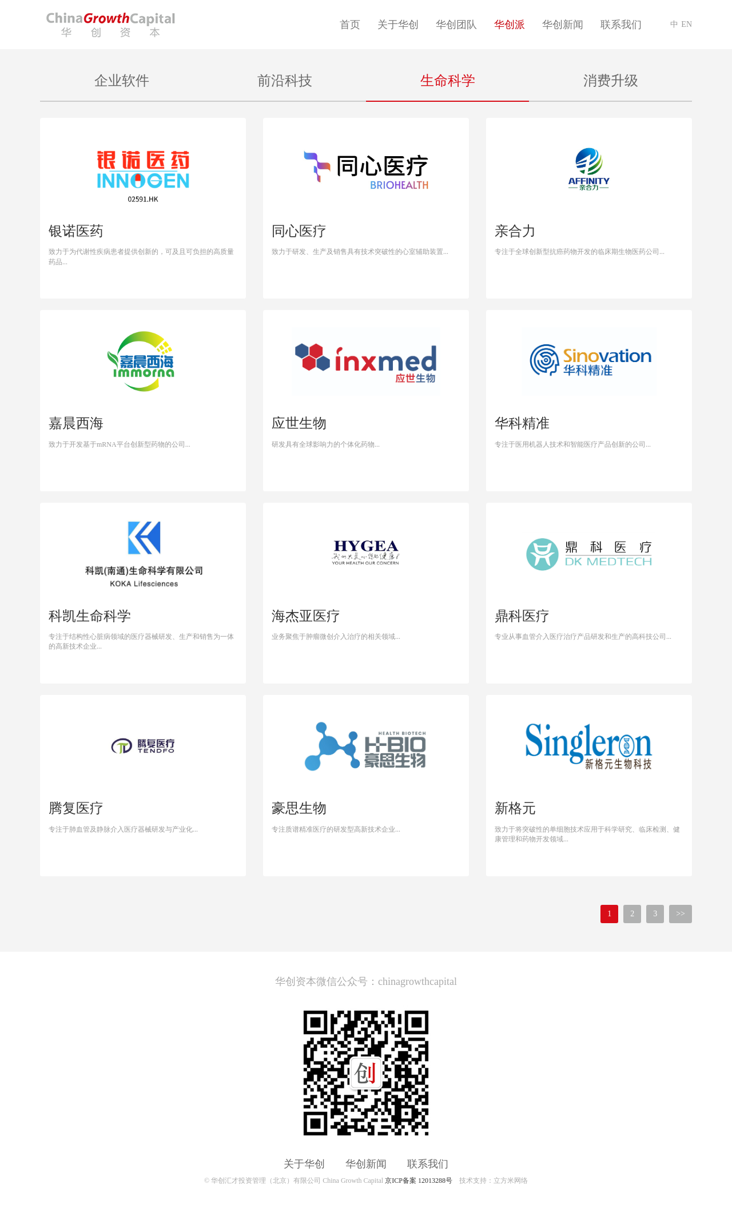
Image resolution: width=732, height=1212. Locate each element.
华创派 (509, 24)
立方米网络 (511, 1181)
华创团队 (456, 24)
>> (680, 913)
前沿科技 (284, 80)
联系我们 (621, 24)
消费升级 (610, 80)
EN (686, 24)
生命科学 (447, 80)
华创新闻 (562, 24)
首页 (350, 24)
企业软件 (121, 80)
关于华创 (398, 24)
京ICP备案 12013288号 (418, 1181)
